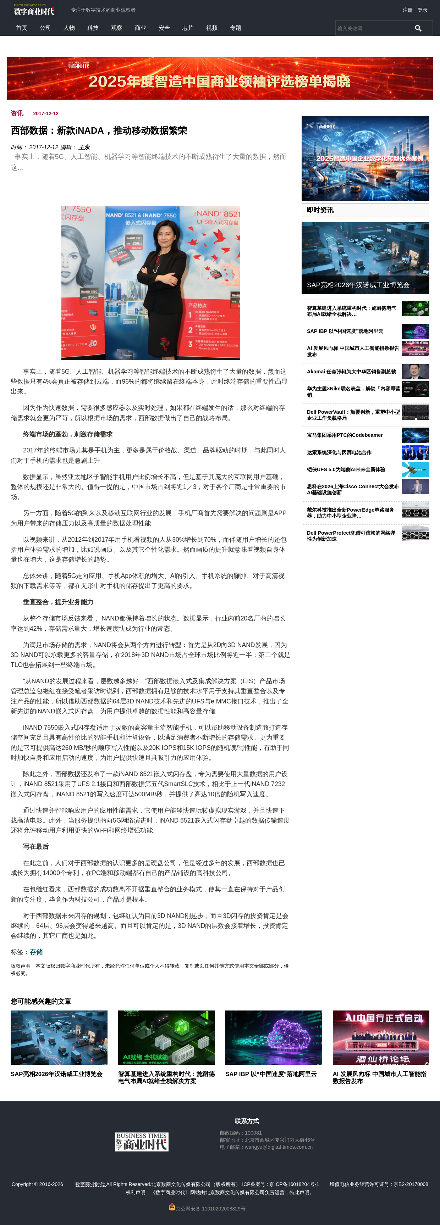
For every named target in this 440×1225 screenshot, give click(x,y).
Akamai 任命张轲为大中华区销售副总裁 (351, 371)
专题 (235, 28)
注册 (408, 10)
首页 (21, 28)
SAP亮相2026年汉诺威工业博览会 (358, 285)
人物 (69, 28)
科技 (93, 28)
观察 (116, 28)
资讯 (17, 113)
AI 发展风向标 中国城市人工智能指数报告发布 (380, 1078)
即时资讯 (320, 210)
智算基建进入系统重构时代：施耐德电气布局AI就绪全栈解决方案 (166, 1078)
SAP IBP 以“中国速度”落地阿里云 (345, 331)
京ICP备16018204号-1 (294, 1184)
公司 (45, 28)
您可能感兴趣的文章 (41, 1001)
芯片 (188, 28)
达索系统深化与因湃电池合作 (339, 452)
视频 (212, 28)
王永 (84, 147)
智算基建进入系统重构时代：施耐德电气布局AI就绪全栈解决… (351, 311)
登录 (423, 10)
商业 (140, 28)
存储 (36, 952)
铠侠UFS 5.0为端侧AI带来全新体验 (346, 469)
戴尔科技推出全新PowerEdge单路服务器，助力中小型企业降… (350, 513)
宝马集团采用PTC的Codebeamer (345, 435)
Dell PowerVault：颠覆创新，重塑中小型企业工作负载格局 (353, 415)
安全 (164, 28)
